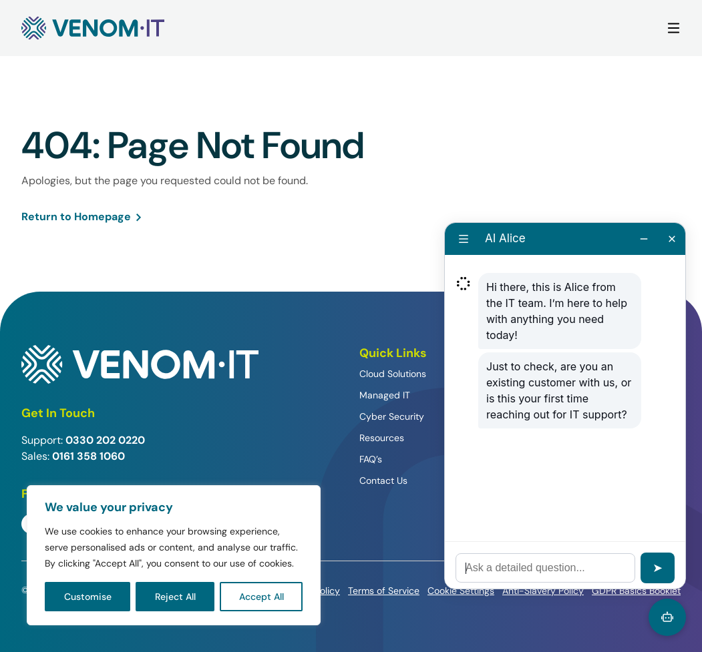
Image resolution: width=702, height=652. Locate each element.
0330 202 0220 (105, 440)
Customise (88, 597)
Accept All (261, 597)
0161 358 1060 (88, 456)
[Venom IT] (92, 28)
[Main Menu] (674, 28)
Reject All (175, 597)
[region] (174, 555)
